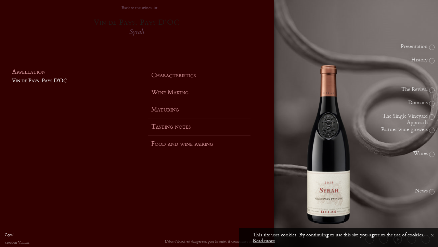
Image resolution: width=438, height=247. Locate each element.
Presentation (414, 46)
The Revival (414, 89)
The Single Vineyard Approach (405, 119)
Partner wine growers (404, 129)
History (419, 60)
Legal (9, 235)
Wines (420, 153)
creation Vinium (17, 242)
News (421, 191)
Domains (418, 102)
